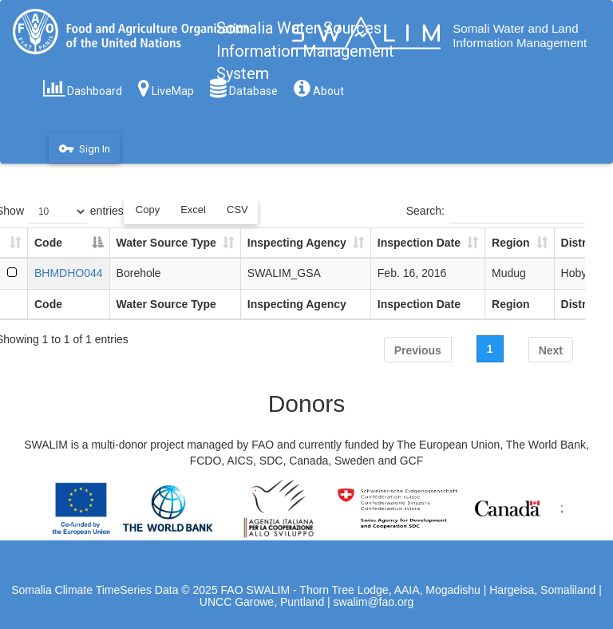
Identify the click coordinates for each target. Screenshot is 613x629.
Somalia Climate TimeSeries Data (94, 590)
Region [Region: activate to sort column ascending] (510, 242)
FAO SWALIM (257, 590)
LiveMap (166, 87)
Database (244, 87)
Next (551, 350)
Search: (495, 212)
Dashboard (82, 87)
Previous (417, 350)
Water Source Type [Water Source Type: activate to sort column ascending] (166, 242)
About (319, 87)
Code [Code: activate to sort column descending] (48, 242)
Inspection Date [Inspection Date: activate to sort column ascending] (419, 242)
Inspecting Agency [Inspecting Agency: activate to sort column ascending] (296, 242)
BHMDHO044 (68, 273)
